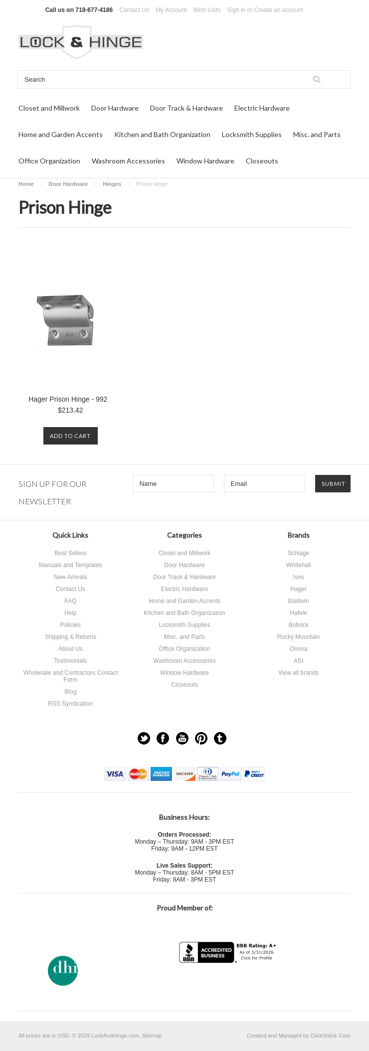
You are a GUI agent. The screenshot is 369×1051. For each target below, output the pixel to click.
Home (26, 184)
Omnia (298, 648)
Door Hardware (115, 108)
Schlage (298, 553)
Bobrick (299, 624)
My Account (171, 9)
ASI (298, 660)
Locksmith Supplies (252, 134)
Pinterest (201, 738)
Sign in (236, 9)
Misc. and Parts (317, 134)
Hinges (112, 184)
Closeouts (262, 160)
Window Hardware (205, 160)
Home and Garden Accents (60, 134)
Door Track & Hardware (186, 108)
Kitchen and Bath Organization (162, 134)
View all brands (298, 672)
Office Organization (49, 160)
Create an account (278, 9)
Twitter (144, 738)
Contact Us (134, 9)
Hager (298, 589)
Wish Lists (207, 9)
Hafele (298, 612)
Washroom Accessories (128, 160)
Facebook (163, 738)
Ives (298, 577)
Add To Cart (70, 436)
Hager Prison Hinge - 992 (67, 399)
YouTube (182, 738)
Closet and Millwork (49, 108)
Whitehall (298, 565)
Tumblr (220, 738)
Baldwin (298, 601)
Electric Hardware (262, 108)
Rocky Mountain (298, 636)
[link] (229, 982)
